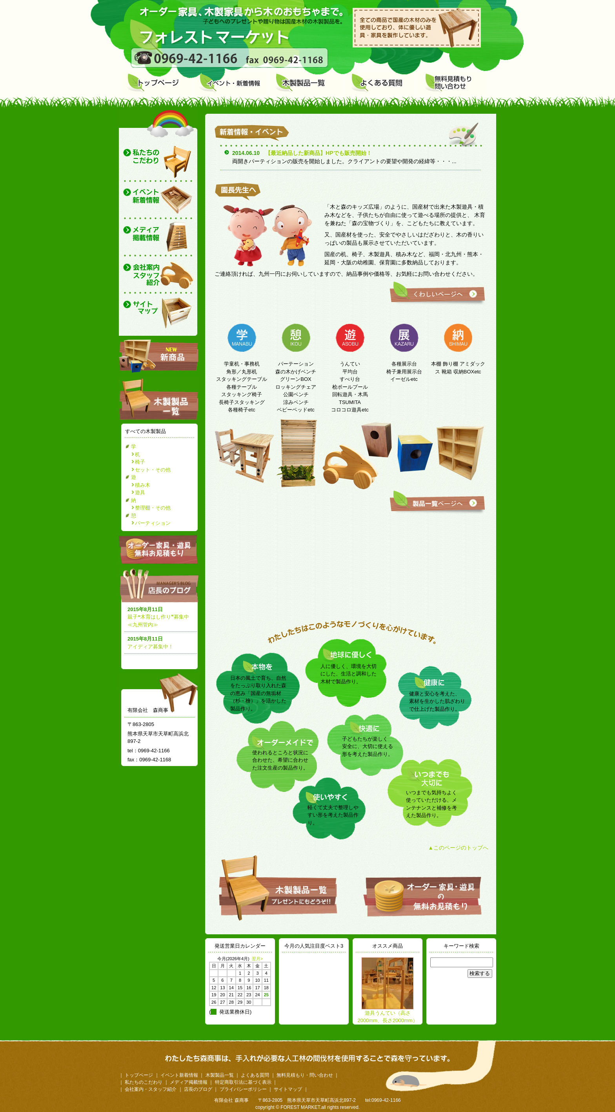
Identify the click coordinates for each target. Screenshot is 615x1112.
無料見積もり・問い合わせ (305, 1075)
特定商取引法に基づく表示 (243, 1082)
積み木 (142, 485)
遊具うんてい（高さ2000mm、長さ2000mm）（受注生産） (387, 1020)
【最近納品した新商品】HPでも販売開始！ (318, 153)
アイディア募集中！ (150, 647)
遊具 (140, 492)
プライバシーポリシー (243, 1089)
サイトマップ (288, 1089)
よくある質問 (255, 1075)
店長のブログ (160, 585)
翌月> (257, 958)
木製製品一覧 (220, 1075)
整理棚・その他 (153, 508)
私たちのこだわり (143, 1082)
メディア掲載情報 (188, 1082)
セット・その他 (153, 470)
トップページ (139, 1075)
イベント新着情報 (179, 1075)
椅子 (140, 462)
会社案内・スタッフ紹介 (150, 1089)
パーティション (153, 523)
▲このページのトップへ (458, 847)
